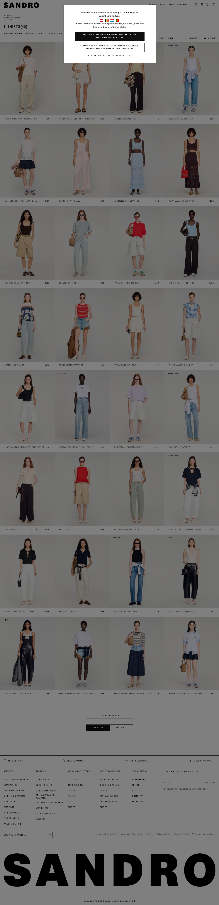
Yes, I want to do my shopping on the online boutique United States (110, 36)
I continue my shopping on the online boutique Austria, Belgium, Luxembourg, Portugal (109, 47)
